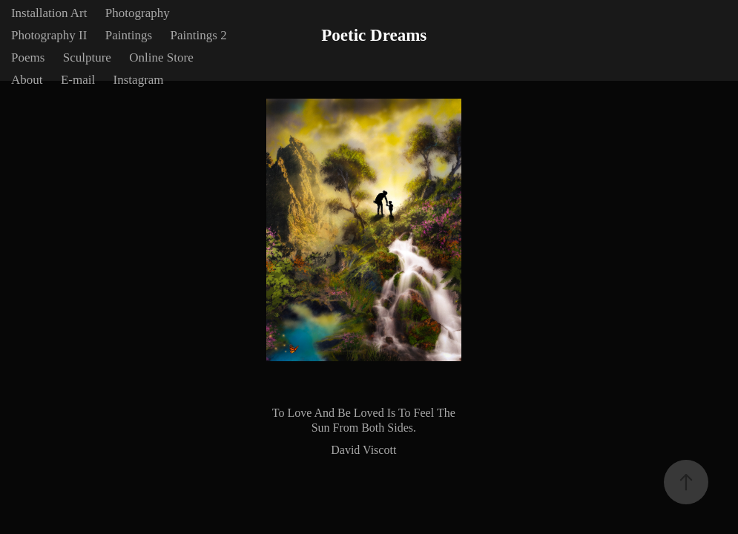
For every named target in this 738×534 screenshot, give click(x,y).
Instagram (138, 80)
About (27, 80)
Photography (137, 13)
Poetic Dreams (373, 35)
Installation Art (49, 13)
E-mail (78, 80)
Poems (28, 57)
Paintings (128, 35)
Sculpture (87, 57)
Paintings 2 (199, 35)
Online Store (161, 57)
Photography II (49, 35)
